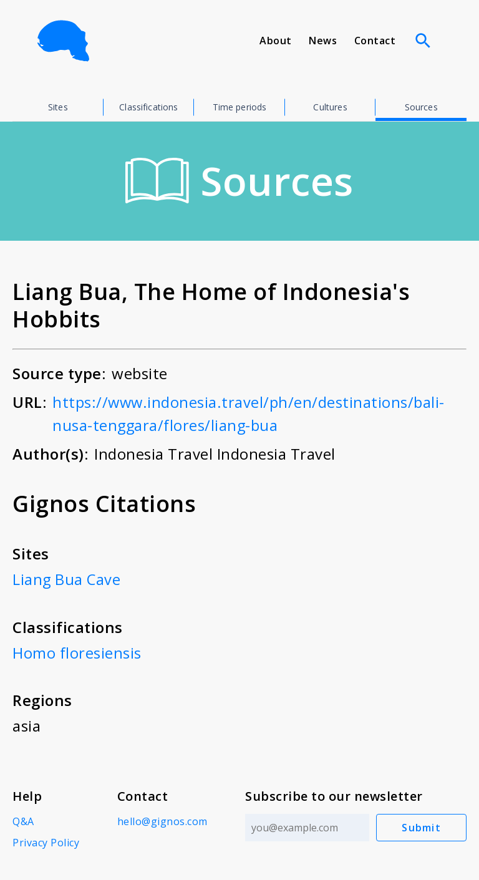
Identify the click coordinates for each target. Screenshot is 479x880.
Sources (421, 107)
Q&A (23, 820)
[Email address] (307, 826)
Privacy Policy (45, 841)
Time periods (240, 107)
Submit (422, 826)
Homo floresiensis (77, 651)
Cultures (330, 107)
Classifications (148, 107)
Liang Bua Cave (67, 578)
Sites (58, 107)
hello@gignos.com (162, 820)
